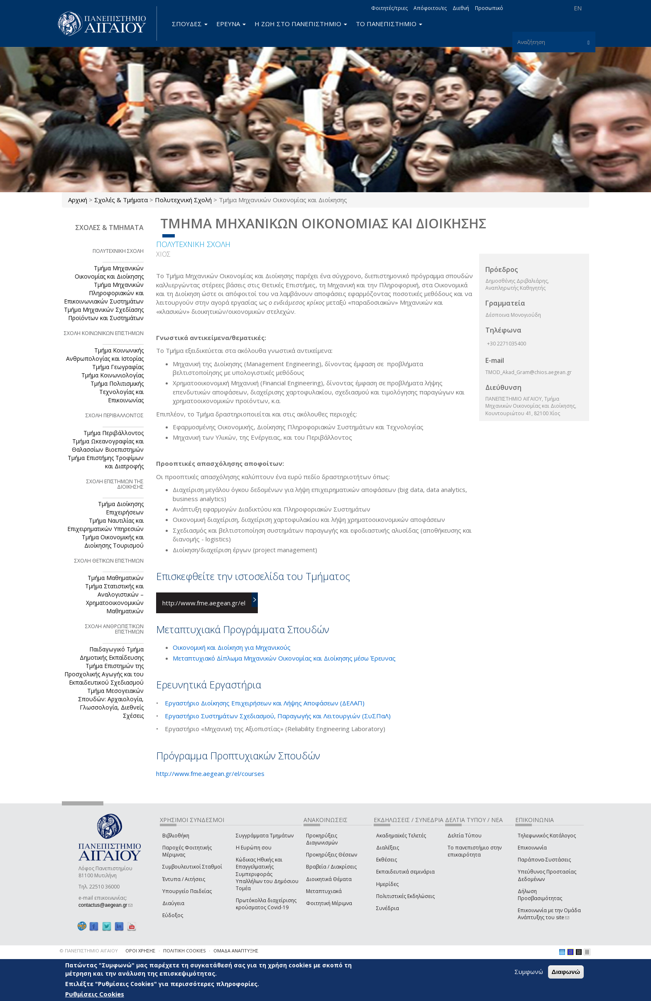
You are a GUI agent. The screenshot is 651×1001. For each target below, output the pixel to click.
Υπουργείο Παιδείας (187, 891)
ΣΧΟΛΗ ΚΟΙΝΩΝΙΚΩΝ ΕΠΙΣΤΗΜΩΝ (104, 333)
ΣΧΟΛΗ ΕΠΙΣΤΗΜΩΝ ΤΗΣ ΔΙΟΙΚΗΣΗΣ (115, 484)
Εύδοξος (172, 915)
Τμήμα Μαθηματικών (116, 578)
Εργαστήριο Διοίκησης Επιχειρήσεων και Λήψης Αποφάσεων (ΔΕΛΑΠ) (265, 703)
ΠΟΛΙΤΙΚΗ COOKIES (184, 950)
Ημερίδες (387, 884)
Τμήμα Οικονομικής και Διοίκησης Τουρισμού (113, 541)
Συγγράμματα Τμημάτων (265, 835)
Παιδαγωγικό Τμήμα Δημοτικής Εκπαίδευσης (112, 653)
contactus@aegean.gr (105, 905)
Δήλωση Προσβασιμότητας (540, 895)
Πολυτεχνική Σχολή (183, 200)
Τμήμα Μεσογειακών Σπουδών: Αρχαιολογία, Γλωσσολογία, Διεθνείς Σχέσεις (111, 703)
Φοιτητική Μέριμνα (329, 903)
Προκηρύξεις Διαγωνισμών (322, 839)
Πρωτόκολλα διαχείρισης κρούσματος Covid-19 (266, 904)
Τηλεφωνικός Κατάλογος (547, 835)
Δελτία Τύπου (465, 835)
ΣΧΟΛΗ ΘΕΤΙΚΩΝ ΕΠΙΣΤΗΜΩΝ (109, 560)
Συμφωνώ (528, 971)
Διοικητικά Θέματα (329, 879)
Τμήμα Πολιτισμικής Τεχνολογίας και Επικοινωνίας (117, 391)
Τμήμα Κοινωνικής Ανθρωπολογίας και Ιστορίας (105, 354)
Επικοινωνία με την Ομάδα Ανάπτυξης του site (549, 914)
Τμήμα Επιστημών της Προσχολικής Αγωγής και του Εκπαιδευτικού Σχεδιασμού (104, 674)
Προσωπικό (489, 8)
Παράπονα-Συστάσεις (544, 859)
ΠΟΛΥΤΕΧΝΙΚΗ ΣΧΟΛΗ (193, 244)
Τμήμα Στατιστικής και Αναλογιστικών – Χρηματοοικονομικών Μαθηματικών (114, 598)
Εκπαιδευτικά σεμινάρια (405, 871)
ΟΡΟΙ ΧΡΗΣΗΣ (140, 950)
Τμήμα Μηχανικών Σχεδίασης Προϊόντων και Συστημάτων (104, 314)
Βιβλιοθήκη (175, 835)
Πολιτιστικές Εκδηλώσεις (405, 896)
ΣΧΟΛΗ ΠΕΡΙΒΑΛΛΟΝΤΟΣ (115, 415)
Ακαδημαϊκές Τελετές (401, 835)
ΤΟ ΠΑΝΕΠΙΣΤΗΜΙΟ (389, 24)
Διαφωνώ (566, 971)
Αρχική (77, 200)
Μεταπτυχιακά (324, 891)
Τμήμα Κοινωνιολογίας (112, 375)
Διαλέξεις (387, 847)
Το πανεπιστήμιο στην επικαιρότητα (475, 851)
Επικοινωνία (532, 847)
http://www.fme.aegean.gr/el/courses (210, 773)
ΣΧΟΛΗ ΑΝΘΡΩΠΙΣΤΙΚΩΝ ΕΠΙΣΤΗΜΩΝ (114, 629)
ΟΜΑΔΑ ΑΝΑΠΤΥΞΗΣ (235, 950)
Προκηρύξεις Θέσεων (331, 854)
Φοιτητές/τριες (389, 8)
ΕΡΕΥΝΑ (231, 24)
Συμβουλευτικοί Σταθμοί (192, 866)
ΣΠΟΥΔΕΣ (190, 24)
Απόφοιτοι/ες (430, 8)
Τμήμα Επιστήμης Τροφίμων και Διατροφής (106, 462)
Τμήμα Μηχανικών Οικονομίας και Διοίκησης (109, 272)
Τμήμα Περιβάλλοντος (113, 433)
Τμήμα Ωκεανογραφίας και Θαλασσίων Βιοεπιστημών (108, 445)
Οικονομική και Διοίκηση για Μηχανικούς (232, 647)
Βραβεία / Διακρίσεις (331, 866)
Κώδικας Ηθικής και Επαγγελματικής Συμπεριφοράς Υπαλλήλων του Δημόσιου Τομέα (267, 874)
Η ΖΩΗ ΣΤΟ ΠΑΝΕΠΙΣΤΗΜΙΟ (301, 24)
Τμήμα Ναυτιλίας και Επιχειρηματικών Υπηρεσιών (105, 524)
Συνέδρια (387, 908)
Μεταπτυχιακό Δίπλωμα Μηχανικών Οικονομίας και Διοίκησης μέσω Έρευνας (284, 658)
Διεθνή (461, 8)
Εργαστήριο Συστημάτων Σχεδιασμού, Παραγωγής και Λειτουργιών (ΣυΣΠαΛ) (278, 716)
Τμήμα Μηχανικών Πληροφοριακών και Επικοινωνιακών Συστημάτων (104, 293)
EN (578, 8)
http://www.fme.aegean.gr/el (203, 603)
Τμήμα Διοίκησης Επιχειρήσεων (121, 508)
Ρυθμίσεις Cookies (94, 994)
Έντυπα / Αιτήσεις (183, 879)
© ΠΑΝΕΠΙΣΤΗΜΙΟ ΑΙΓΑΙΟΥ (89, 950)
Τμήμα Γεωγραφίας (118, 367)
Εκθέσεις (386, 859)
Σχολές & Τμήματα (121, 200)
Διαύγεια (173, 903)
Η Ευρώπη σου (254, 847)
